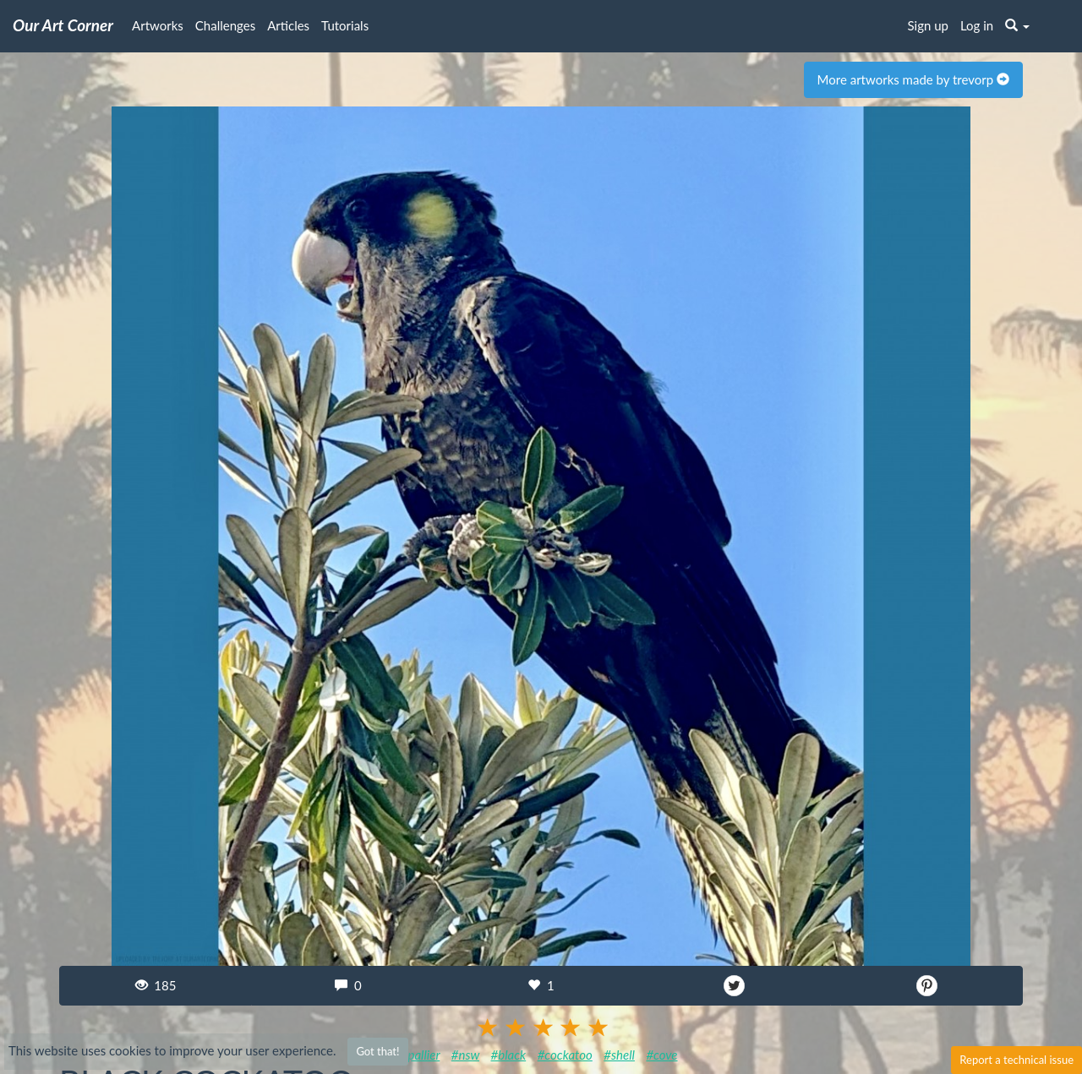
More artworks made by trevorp (913, 79)
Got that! (377, 1051)
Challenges (225, 25)
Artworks (157, 25)
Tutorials (345, 25)
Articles (288, 25)
